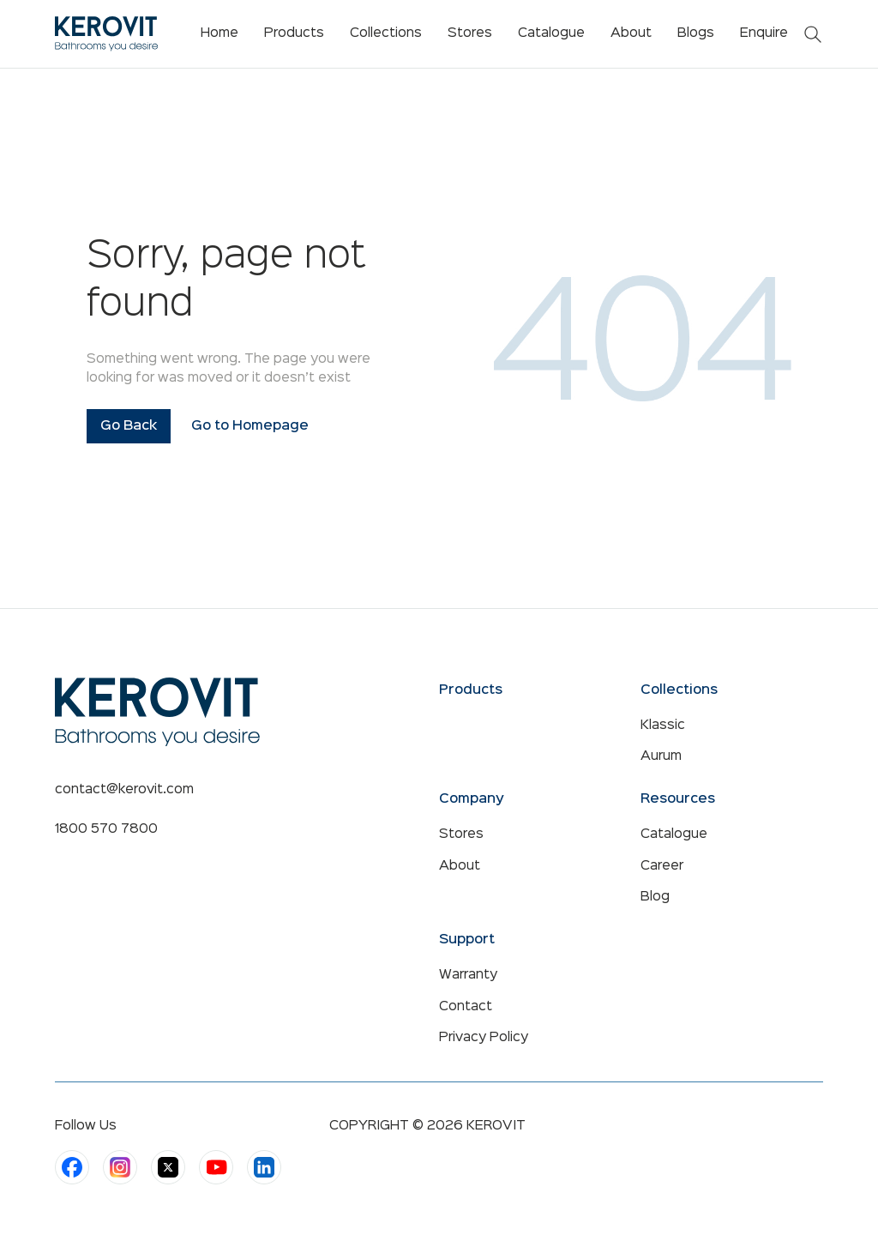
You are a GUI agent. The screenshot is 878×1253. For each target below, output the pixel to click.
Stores (461, 834)
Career (661, 866)
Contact (465, 1007)
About (459, 866)
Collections (386, 33)
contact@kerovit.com (124, 790)
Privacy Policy (483, 1038)
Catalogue (673, 834)
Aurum (661, 756)
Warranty (468, 975)
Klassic (662, 726)
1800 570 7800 (106, 829)
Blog (655, 897)
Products (294, 33)
